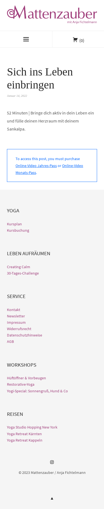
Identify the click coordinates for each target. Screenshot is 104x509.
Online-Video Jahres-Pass (36, 165)
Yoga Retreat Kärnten (24, 433)
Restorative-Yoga (20, 384)
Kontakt (13, 309)
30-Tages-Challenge (23, 273)
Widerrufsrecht (19, 328)
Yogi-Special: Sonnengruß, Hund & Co (37, 390)
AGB (10, 341)
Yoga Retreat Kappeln (24, 440)
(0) (81, 40)
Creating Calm (18, 266)
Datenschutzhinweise (24, 335)
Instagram (52, 464)
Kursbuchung (18, 230)
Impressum (16, 322)
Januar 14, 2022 (17, 95)
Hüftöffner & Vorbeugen (26, 377)
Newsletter (16, 316)
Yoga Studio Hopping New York (32, 427)
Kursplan (14, 223)
